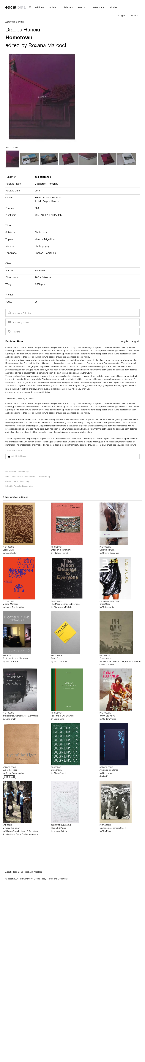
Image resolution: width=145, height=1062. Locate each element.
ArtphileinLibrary (22, 482)
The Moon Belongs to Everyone (65, 604)
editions (39, 8)
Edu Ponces (118, 662)
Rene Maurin (108, 773)
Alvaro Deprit (60, 773)
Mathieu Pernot (61, 553)
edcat (31, 486)
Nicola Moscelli (60, 662)
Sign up (135, 16)
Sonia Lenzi (59, 719)
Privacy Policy (26, 879)
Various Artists (108, 607)
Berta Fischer (22, 835)
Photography (42, 246)
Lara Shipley (11, 553)
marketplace (97, 8)
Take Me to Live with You (62, 716)
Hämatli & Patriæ (58, 828)
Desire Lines (8, 550)
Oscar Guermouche (14, 773)
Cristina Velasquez (110, 553)
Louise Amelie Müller (14, 607)
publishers (67, 8)
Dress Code (105, 604)
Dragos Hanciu (22, 30)
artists (52, 8)
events (81, 8)
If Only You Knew (107, 716)
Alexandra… (34, 835)
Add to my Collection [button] (19, 313)
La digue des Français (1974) (113, 828)
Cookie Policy (40, 879)
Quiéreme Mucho (108, 550)
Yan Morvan (107, 831)
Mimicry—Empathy (11, 828)
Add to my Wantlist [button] (18, 323)
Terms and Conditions (57, 879)
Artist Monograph (14, 22)
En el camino (105, 659)
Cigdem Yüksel (109, 719)
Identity (39, 239)
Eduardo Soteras (133, 662)
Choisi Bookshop (43, 477)
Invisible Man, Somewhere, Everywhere (20, 716)
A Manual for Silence (109, 770)
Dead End (55, 659)
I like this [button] (13, 331)
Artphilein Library (27, 477)
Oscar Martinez (107, 665)
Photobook (41, 232)
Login (121, 16)
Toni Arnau (107, 662)
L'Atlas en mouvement (60, 550)
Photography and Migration (15, 659)
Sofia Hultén (32, 831)
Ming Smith (10, 719)
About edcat (11, 872)
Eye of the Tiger (10, 770)
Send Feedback (25, 872)
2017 (37, 191)
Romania (53, 184)
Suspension (56, 770)
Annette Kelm (9, 835)
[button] (72, 457)
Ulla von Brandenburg (15, 831)
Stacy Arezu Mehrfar (63, 607)
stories (113, 8)
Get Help (38, 872)
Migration (49, 239)
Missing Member (10, 604)
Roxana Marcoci (47, 46)
